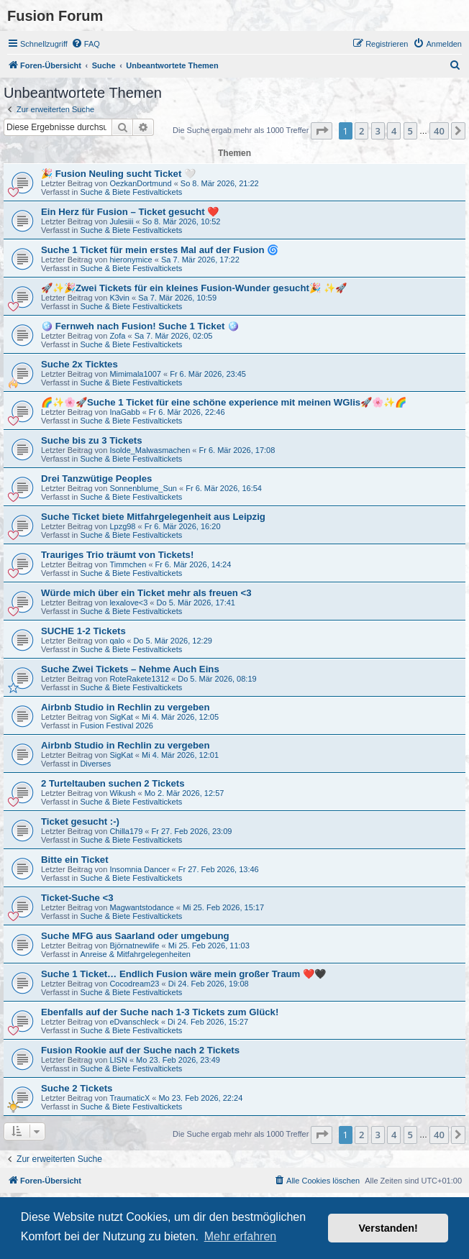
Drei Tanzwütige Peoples (96, 478)
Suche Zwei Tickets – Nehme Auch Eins (130, 669)
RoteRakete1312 (139, 678)
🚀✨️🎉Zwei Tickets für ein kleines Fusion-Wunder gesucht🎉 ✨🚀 (194, 288)
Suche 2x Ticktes (79, 364)
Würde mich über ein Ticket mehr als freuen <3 (146, 592)
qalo (116, 640)
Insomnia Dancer (139, 869)
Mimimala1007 (135, 374)
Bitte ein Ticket (75, 859)
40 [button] (439, 130)
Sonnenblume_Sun (143, 488)
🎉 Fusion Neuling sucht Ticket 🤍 (118, 173)
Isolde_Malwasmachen (149, 450)
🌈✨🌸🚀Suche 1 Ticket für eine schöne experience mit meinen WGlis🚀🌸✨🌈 (223, 402)
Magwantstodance (141, 907)
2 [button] (361, 130)
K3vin (119, 297)
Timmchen (127, 564)
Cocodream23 (134, 983)
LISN (118, 1060)
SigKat (120, 717)
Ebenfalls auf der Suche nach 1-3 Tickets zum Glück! (159, 1012)
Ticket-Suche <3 (77, 897)
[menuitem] (85, 43)
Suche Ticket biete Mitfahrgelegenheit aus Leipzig (153, 516)
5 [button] (410, 130)
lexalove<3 (128, 602)
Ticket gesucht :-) (80, 821)
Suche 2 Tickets (76, 1088)
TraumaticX (129, 1098)
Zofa (117, 335)
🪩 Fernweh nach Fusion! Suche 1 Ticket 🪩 (140, 326)
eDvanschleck (133, 1021)
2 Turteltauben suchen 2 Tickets (113, 783)
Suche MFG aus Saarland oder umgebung (135, 935)
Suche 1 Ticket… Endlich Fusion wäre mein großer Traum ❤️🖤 (183, 974)
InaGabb (124, 412)
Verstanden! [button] (388, 1228)
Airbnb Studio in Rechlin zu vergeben (125, 707)
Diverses (95, 763)
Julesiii (121, 221)
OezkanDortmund (140, 183)
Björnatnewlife (134, 945)
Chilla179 (125, 831)
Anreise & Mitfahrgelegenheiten (135, 954)
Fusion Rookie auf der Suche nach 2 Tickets (140, 1050)
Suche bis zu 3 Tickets (91, 440)
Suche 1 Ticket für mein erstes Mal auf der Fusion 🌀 (159, 249)
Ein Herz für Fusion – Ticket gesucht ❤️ (130, 211)
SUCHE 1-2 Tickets (83, 631)
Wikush (122, 793)
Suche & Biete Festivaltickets (131, 192)
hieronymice (130, 259)
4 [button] (393, 130)
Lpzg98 (122, 526)
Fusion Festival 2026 (116, 725)
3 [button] (378, 130)
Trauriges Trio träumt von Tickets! (117, 554)
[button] (321, 130)
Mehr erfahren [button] (240, 1236)
